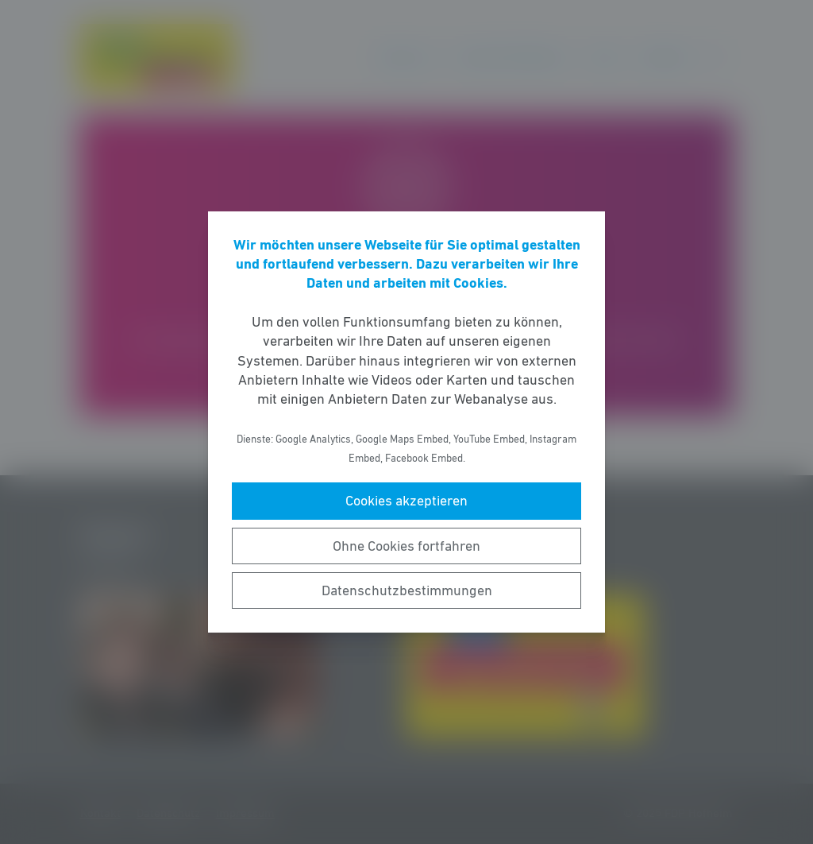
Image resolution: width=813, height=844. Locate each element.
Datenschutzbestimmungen (407, 590)
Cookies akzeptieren (406, 500)
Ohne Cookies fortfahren (406, 546)
